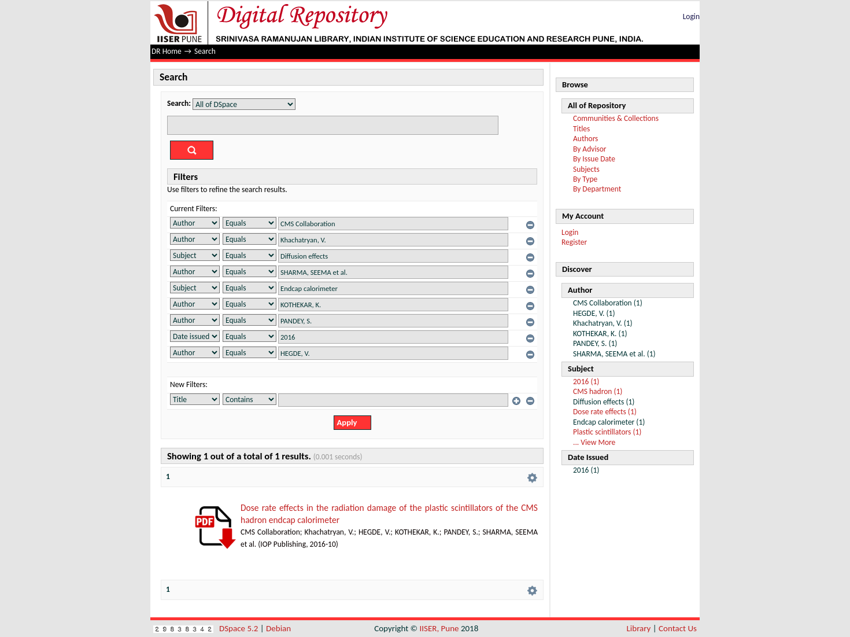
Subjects (586, 169)
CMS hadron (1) (597, 391)
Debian (278, 628)
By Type (585, 179)
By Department (597, 189)
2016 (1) (586, 381)
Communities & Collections (616, 118)
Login (691, 16)
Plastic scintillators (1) (607, 432)
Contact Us (678, 628)
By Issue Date (594, 159)
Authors (585, 138)
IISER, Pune (439, 628)
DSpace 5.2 (239, 628)
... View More (594, 442)
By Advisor (590, 149)
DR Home (166, 51)
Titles (581, 129)
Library (639, 628)
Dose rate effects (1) (605, 412)
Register (574, 242)
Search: (179, 103)
